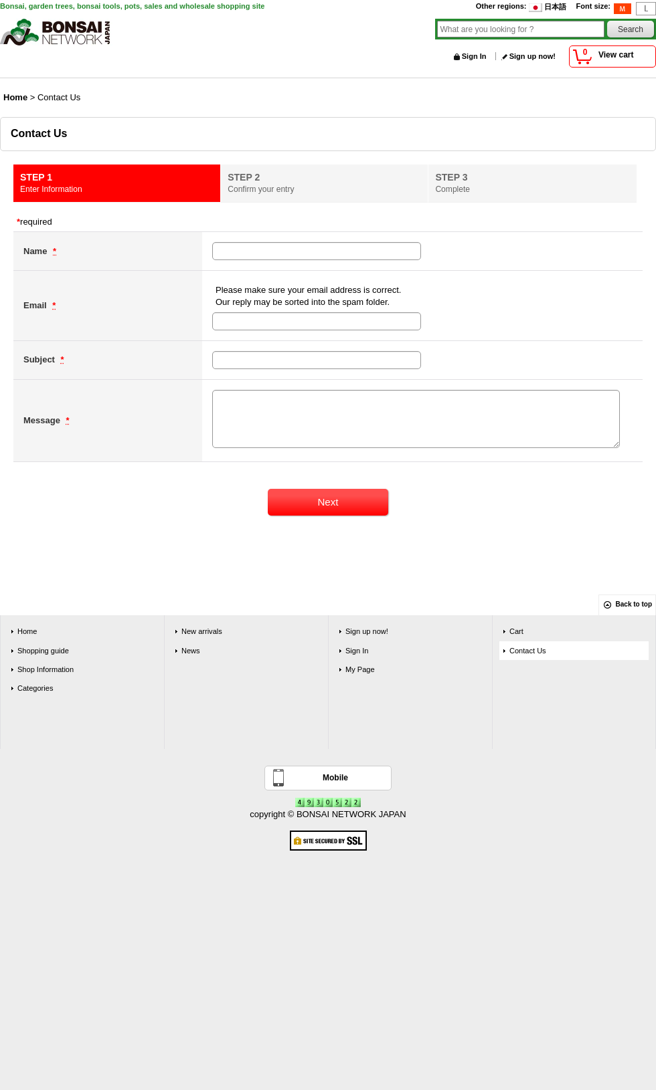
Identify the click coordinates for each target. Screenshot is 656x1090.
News (190, 651)
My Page (360, 669)
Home (27, 631)
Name (36, 251)
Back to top (634, 604)
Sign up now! (532, 56)
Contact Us (527, 651)
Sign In (474, 56)
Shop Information (45, 669)
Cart (516, 631)
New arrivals (201, 631)
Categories (35, 688)
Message (43, 420)
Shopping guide (43, 651)
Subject (40, 359)
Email (36, 305)
